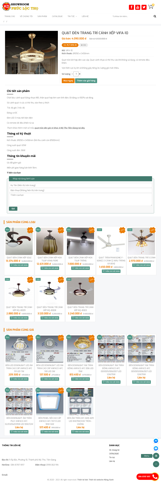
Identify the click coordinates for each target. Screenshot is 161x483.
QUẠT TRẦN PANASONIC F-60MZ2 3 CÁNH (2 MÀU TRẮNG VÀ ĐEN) (111, 260)
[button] (56, 33)
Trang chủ (9, 16)
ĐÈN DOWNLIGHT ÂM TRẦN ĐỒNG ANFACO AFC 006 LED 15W (80, 368)
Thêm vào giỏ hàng (19, 265)
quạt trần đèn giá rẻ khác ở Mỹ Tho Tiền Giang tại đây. (60, 128)
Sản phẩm (42, 16)
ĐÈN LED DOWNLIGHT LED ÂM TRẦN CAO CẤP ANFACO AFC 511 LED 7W (19, 368)
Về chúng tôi (26, 16)
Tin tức (112, 457)
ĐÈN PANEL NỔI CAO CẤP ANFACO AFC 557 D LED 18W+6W (49, 421)
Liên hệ (85, 16)
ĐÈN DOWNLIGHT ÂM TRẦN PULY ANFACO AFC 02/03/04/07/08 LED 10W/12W (19, 421)
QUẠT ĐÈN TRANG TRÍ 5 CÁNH (141, 257)
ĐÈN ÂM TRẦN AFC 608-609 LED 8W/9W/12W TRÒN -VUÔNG (80, 421)
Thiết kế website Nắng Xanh (101, 480)
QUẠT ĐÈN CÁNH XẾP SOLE (19, 257)
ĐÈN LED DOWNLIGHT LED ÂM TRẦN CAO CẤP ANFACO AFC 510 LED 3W (49, 368)
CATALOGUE (57, 16)
